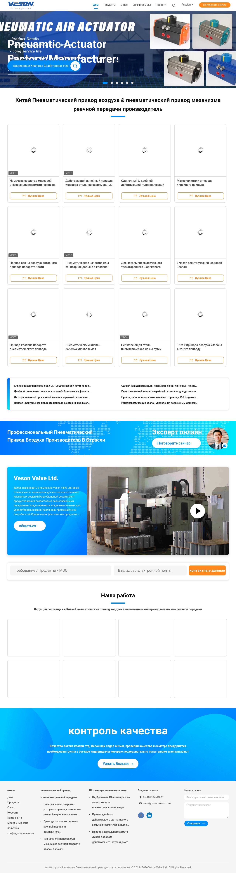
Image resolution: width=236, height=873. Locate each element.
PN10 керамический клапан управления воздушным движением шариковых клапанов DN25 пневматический (159, 403)
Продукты (13, 802)
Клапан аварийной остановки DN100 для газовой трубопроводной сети (52, 386)
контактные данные (207, 570)
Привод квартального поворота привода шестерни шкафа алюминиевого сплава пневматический (52, 403)
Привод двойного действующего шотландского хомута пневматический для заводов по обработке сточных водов (111, 820)
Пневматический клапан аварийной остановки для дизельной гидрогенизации (159, 392)
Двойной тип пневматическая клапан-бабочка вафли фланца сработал (52, 392)
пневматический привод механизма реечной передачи (59, 794)
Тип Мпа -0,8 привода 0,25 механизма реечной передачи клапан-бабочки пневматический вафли (62, 844)
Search (75, 66)
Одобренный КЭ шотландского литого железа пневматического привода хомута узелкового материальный (111, 803)
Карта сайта (14, 817)
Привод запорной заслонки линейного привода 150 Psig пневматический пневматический (159, 397)
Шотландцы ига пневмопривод (108, 790)
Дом (10, 797)
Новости (12, 812)
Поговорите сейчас (214, 4)
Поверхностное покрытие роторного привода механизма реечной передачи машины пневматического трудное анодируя (62, 810)
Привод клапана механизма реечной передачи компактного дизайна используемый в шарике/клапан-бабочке (61, 827)
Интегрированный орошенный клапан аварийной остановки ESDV (52, 397)
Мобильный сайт (17, 822)
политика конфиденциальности (20, 831)
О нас (10, 807)
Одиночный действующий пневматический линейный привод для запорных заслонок (159, 386)
